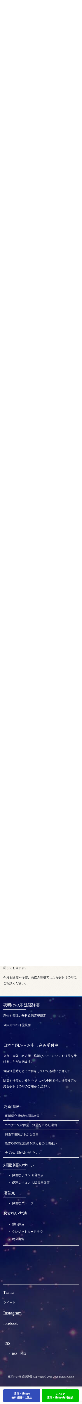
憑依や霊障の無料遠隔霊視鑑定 (24, 1015)
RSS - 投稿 (19, 1353)
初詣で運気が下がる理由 (21, 1134)
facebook (10, 1323)
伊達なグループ (22, 1203)
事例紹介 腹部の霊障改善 (22, 1116)
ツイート (9, 1302)
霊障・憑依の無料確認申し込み (21, 1395)
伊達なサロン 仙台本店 (28, 1175)
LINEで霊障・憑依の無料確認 (60, 1395)
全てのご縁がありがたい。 (23, 1152)
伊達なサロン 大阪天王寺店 (31, 1182)
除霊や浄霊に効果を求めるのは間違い (31, 1143)
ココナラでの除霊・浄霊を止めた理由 (31, 1125)
